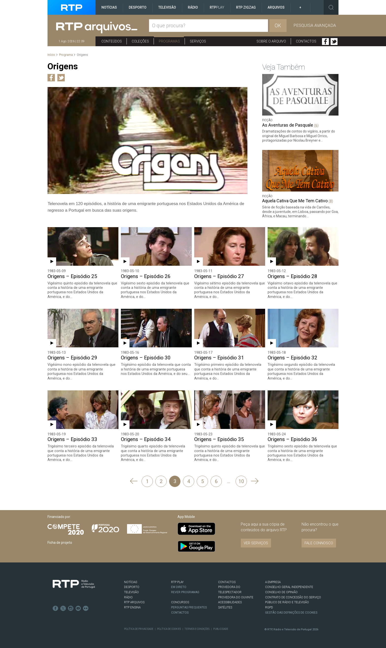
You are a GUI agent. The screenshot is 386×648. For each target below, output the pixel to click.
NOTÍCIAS (130, 581)
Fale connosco (319, 542)
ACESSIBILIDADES (230, 602)
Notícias (109, 7)
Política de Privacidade (138, 628)
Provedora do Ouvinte (235, 597)
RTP (217, 7)
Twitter (334, 41)
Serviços (198, 41)
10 (241, 481)
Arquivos (276, 7)
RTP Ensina (132, 607)
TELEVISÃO (131, 591)
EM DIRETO (178, 586)
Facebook (325, 41)
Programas (169, 41)
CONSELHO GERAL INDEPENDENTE (289, 586)
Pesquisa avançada (314, 25)
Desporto (137, 7)
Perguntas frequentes (189, 606)
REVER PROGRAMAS (185, 591)
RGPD (269, 607)
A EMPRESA (273, 581)
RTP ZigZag (246, 7)
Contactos (306, 41)
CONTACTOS (227, 581)
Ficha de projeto (60, 542)
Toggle (331, 7)
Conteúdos (111, 41)
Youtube (77, 607)
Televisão (167, 7)
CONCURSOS (180, 602)
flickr (85, 607)
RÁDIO (128, 597)
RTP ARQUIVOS (134, 602)
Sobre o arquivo (271, 41)
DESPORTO (131, 586)
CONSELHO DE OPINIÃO (281, 591)
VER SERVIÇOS (256, 542)
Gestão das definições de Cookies (291, 612)
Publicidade (219, 628)
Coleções (140, 41)
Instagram (70, 607)
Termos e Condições (196, 628)
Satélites (225, 607)
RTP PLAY (177, 581)
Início (51, 55)
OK (278, 26)
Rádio (193, 7)
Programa (66, 55)
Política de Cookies (168, 628)
